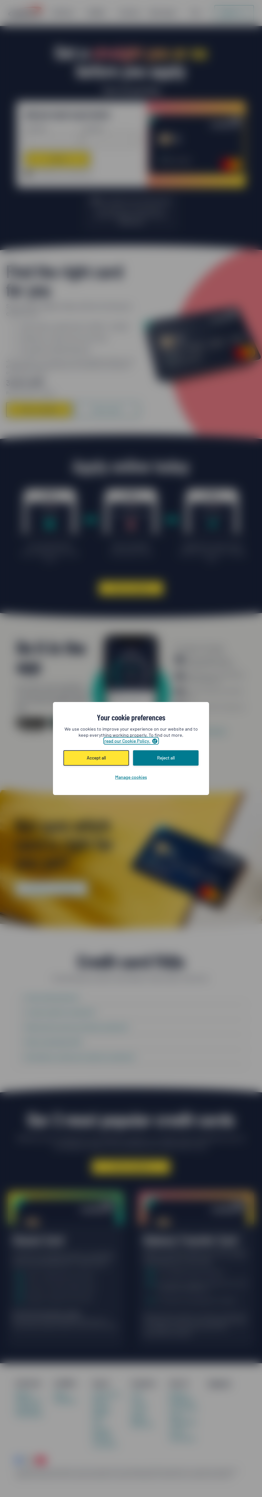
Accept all (96, 758)
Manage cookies (131, 777)
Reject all (166, 758)
